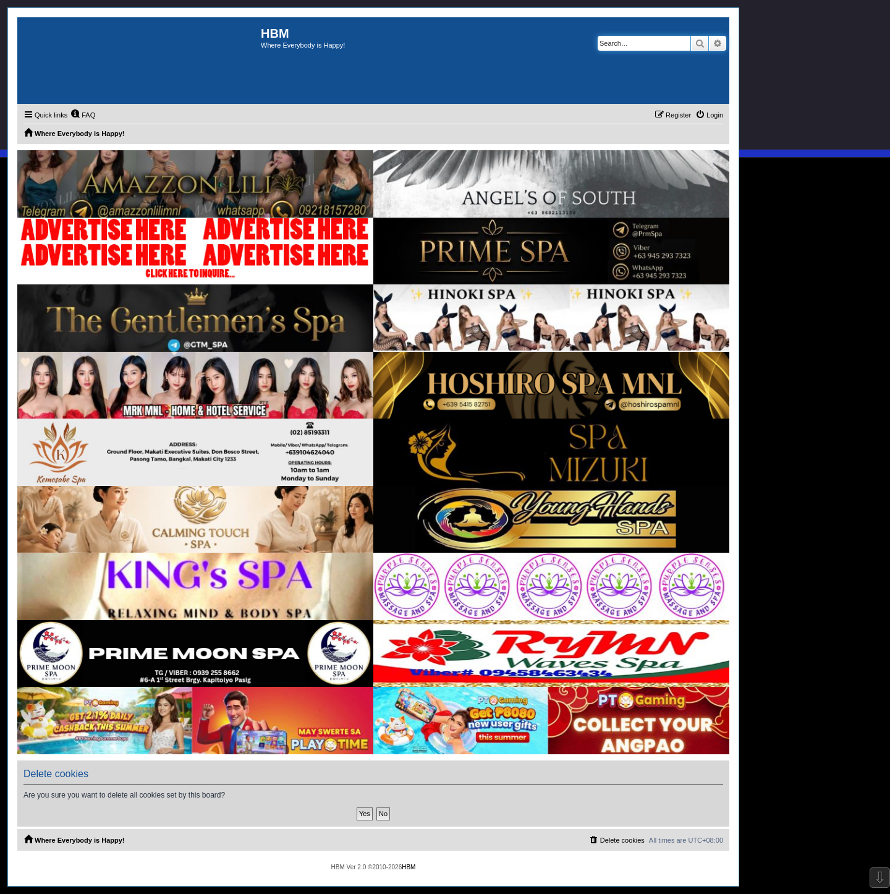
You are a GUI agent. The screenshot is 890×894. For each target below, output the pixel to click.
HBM (408, 867)
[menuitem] (82, 115)
